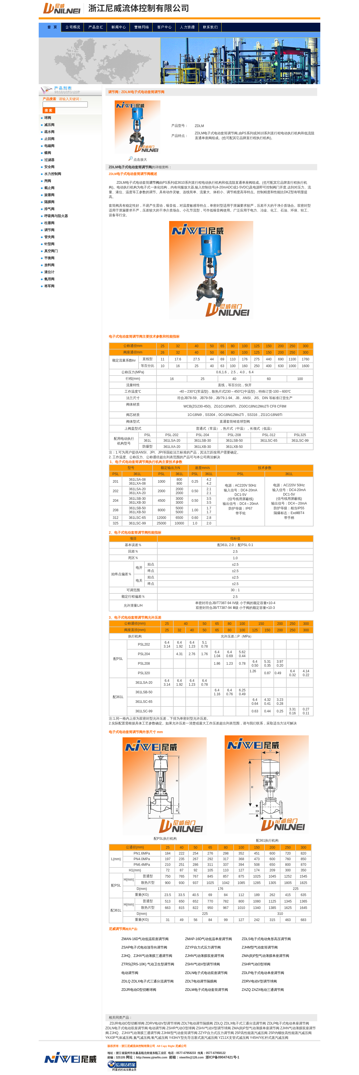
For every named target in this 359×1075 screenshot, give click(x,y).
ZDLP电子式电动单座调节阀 (288, 1023)
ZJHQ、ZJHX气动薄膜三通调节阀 (135, 1033)
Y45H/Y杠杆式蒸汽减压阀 (269, 1038)
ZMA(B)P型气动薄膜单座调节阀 (255, 1028)
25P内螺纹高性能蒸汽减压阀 (290, 1033)
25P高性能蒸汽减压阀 (251, 1033)
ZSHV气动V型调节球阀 (213, 1028)
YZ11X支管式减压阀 (233, 1038)
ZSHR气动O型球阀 (181, 1028)
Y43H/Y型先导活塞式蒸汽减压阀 (193, 1038)
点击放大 (137, 160)
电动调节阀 (157, 1028)
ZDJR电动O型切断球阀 (127, 1023)
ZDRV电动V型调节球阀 (162, 1023)
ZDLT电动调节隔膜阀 (197, 1023)
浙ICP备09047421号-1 (222, 1057)
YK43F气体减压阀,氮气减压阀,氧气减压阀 (136, 1038)
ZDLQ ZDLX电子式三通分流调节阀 (240, 1023)
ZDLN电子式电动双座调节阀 (126, 1028)
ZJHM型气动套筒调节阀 (179, 1033)
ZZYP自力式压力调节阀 (216, 1033)
